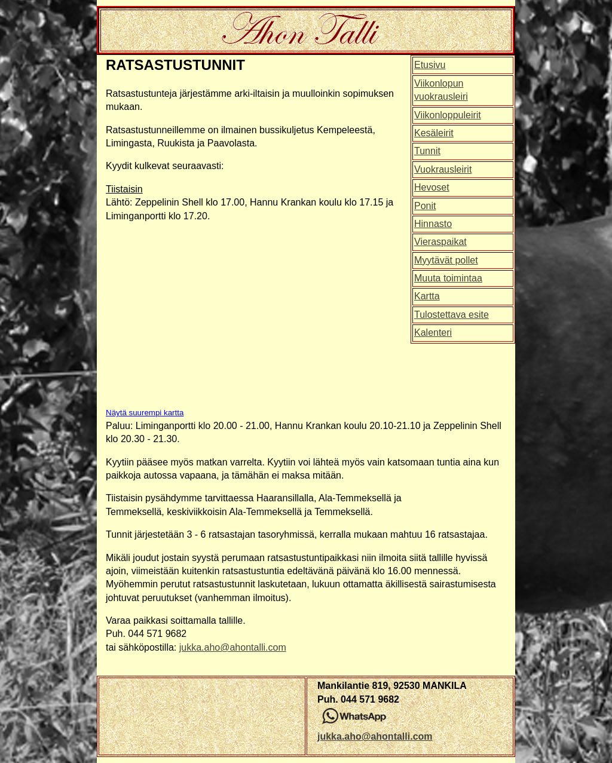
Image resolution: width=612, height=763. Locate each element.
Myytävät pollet (446, 260)
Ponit (425, 206)
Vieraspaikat (440, 242)
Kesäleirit (434, 133)
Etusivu (429, 65)
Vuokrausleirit (443, 169)
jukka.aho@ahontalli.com (232, 647)
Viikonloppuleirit (447, 115)
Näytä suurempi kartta (144, 412)
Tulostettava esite (451, 315)
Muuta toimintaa (448, 278)
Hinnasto (433, 224)
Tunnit (427, 151)
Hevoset (431, 187)
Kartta (427, 296)
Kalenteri (433, 332)
